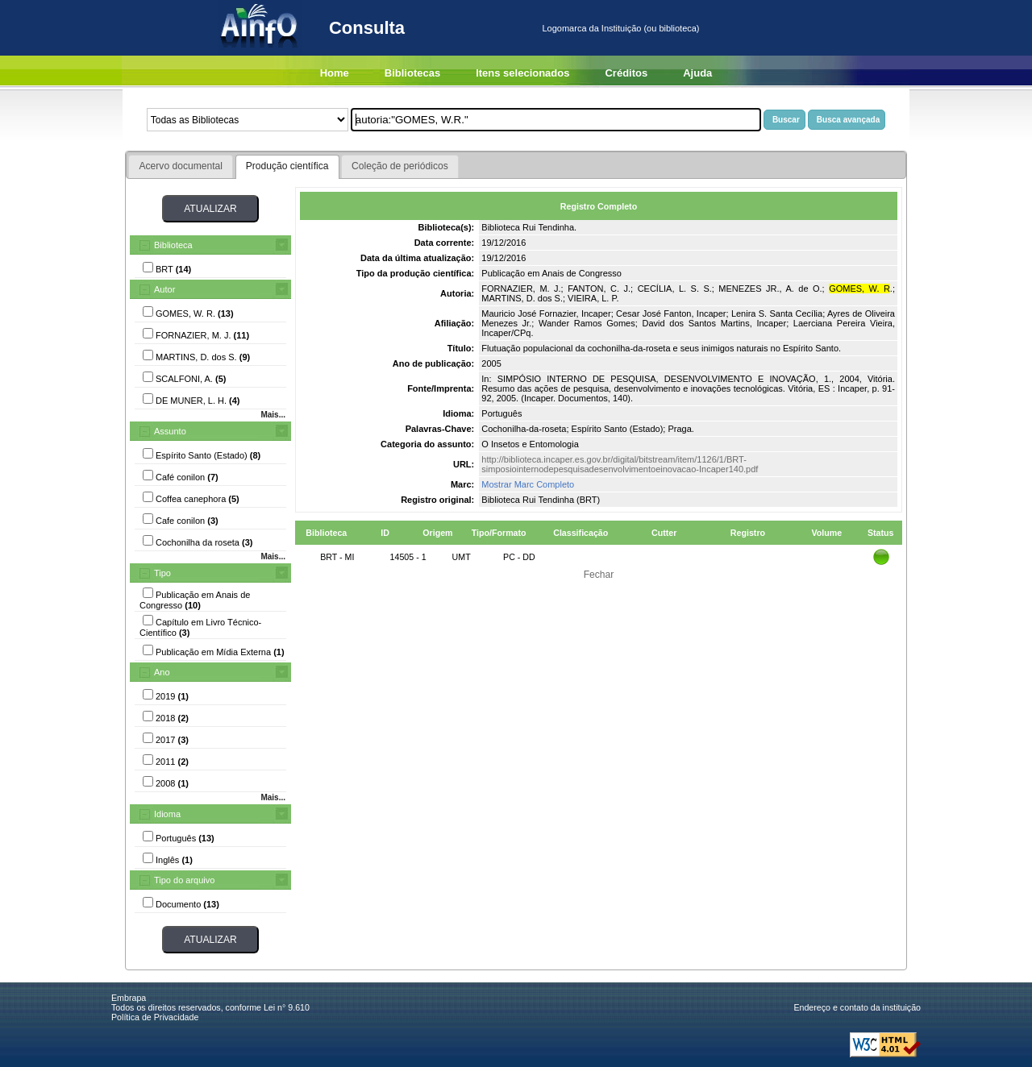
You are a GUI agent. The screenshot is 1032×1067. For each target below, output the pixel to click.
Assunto (170, 431)
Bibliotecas (412, 73)
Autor (164, 289)
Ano (162, 672)
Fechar (599, 574)
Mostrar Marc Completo (527, 484)
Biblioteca (173, 245)
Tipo (162, 573)
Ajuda (697, 73)
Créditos (626, 73)
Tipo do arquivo (184, 880)
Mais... (272, 414)
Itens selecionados (522, 73)
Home (334, 73)
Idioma (167, 814)
